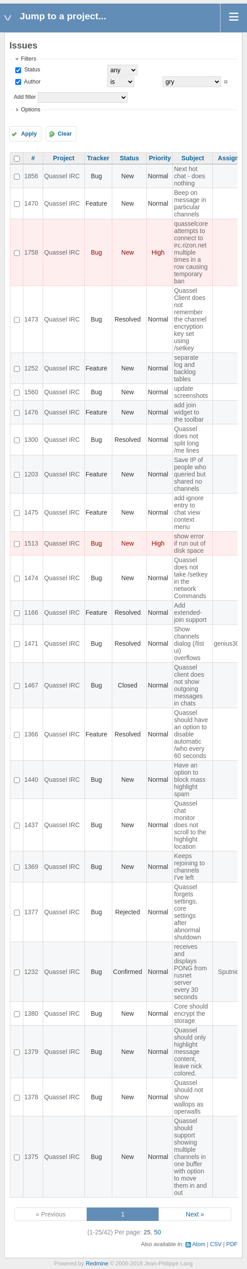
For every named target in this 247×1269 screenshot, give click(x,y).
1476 (31, 412)
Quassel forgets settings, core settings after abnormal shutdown (187, 912)
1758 (31, 252)
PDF (232, 1244)
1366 (31, 734)
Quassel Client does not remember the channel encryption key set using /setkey (190, 319)
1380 (31, 1013)
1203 (31, 474)
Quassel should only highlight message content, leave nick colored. (190, 1052)
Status (31, 69)
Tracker (98, 158)
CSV (216, 1244)
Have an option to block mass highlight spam (189, 780)
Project (63, 158)
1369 (31, 866)
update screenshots (190, 392)
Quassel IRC (61, 176)
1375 (31, 1156)
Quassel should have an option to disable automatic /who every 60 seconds (191, 734)
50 (157, 1232)
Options (30, 109)
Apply (29, 134)
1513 (31, 543)
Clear (64, 134)
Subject (192, 158)
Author (31, 82)
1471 (31, 643)
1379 (31, 1051)
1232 (31, 971)
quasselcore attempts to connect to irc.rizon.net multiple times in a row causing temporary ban (191, 252)
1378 (31, 1097)
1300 (31, 439)
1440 (31, 779)
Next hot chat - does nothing (189, 176)
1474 (31, 578)
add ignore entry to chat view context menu (188, 512)
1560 (31, 392)
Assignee (232, 158)
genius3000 (230, 643)
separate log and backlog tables (186, 368)
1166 (31, 612)
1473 (31, 319)
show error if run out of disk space (189, 543)
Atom (198, 1244)
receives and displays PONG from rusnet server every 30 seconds (190, 971)
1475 (31, 512)
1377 (31, 912)
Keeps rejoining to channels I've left (189, 866)
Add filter (24, 97)
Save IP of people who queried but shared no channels (190, 474)
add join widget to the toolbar (188, 412)
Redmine (97, 1263)
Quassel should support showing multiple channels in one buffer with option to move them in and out (190, 1156)
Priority (160, 158)
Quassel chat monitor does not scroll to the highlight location (190, 825)
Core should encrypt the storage (191, 1013)
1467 (31, 685)
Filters (28, 59)
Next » (195, 1214)
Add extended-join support (190, 612)
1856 (31, 176)
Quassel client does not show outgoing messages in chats (189, 685)
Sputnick (230, 971)
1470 (31, 203)
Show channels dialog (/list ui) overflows (189, 643)
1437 (31, 824)
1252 (31, 368)
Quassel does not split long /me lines (186, 439)
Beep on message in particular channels (190, 203)
